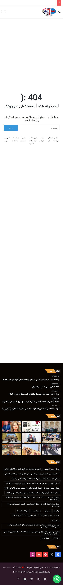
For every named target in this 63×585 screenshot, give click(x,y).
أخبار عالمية (33, 138)
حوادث (41, 141)
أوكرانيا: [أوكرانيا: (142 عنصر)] (56, 511)
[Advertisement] (31, 52)
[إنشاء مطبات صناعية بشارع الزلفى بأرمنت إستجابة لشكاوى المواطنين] (51, 449)
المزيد (31, 144)
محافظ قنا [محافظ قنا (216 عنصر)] (45, 538)
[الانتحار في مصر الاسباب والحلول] (31, 426)
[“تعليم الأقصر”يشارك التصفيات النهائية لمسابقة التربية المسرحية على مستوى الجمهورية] (11, 438)
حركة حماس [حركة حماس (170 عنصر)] (55, 520)
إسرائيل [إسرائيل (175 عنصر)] (47, 511)
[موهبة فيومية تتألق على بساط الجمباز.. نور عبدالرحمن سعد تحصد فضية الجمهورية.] (11, 449)
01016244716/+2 (20, 572)
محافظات (32, 141)
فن (49, 141)
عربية (23, 138)
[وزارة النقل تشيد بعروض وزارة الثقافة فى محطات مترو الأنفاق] (11, 426)
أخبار (42, 138)
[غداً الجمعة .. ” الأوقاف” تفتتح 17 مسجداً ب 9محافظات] (31, 449)
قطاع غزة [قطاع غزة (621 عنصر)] (56, 538)
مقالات (14, 141)
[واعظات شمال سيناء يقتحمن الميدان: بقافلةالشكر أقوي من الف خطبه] (51, 426)
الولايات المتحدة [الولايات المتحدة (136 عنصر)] (22, 511)
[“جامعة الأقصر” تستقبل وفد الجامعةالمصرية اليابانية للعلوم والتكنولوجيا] (31, 438)
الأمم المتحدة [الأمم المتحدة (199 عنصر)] (36, 511)
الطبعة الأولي (52, 138)
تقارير (8, 138)
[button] (57, 579)
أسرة (7, 141)
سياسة (23, 141)
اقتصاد (15, 138)
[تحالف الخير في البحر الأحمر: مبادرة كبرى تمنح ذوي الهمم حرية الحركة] (51, 438)
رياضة (56, 141)
